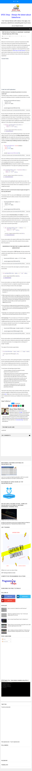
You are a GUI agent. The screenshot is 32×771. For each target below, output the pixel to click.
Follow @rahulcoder (5, 742)
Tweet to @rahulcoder (15, 742)
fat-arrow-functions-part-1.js (8, 110)
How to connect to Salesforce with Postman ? (17, 609)
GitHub (23, 110)
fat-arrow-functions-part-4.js (8, 264)
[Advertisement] (16, 661)
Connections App (19, 420)
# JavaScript (17, 404)
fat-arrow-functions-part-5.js (8, 334)
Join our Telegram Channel (17, 25)
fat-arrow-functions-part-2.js (8, 155)
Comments (5, 642)
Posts (4, 639)
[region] (16, 105)
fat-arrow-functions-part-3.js (8, 212)
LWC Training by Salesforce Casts (8, 573)
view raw (28, 110)
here (16, 520)
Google (20, 413)
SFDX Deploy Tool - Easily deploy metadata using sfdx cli (14, 681)
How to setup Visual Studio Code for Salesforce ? (18, 619)
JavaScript (24, 36)
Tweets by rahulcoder (5, 707)
